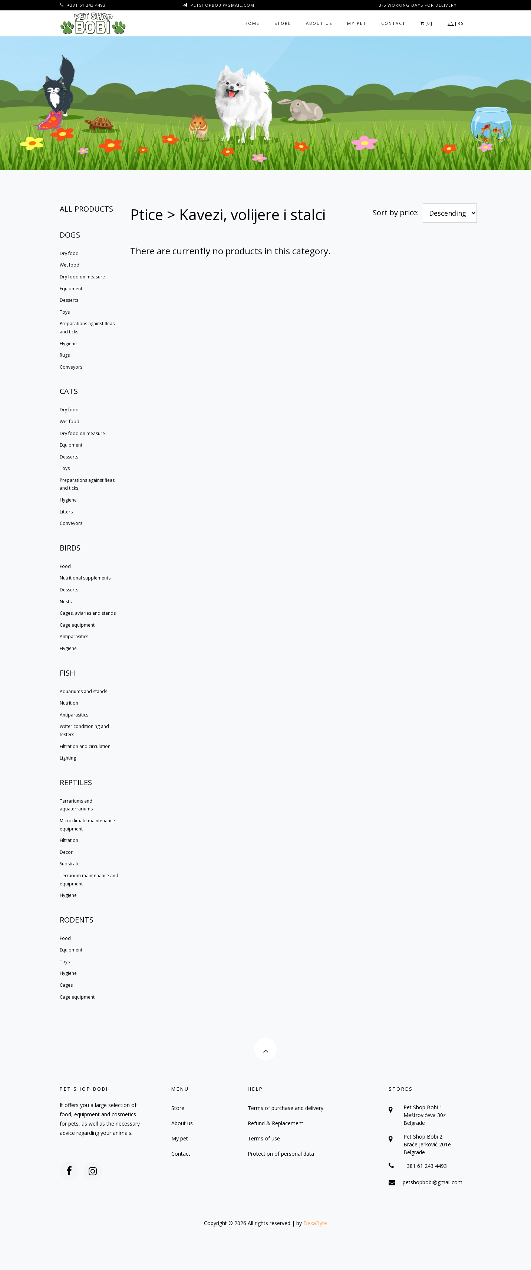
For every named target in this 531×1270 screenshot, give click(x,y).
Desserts (69, 300)
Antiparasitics (74, 636)
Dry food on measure (82, 277)
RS (461, 23)
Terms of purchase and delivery (285, 1107)
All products (86, 209)
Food (65, 566)
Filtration (69, 840)
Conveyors (71, 367)
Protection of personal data (281, 1153)
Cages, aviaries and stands (88, 613)
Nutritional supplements (85, 578)
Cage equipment (77, 625)
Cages (66, 985)
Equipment (71, 288)
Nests (66, 601)
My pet (356, 23)
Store (282, 23)
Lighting (68, 758)
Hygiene (68, 343)
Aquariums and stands (83, 691)
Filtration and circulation (85, 746)
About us (319, 23)
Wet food (69, 265)
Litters (66, 512)
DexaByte (315, 1223)
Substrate (70, 864)
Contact (393, 23)
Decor (66, 852)
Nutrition (69, 703)
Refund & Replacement (275, 1123)
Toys (65, 312)
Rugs (65, 355)
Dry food (69, 253)
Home (252, 23)
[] (426, 23)
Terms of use (264, 1138)
